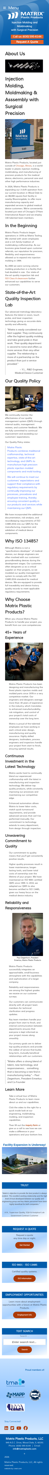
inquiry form (31, 1125)
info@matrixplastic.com (24, 1449)
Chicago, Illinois (24, 165)
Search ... (24, 1336)
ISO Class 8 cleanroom (16, 278)
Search (25, 1349)
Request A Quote (27, 42)
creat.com (18, 1469)
